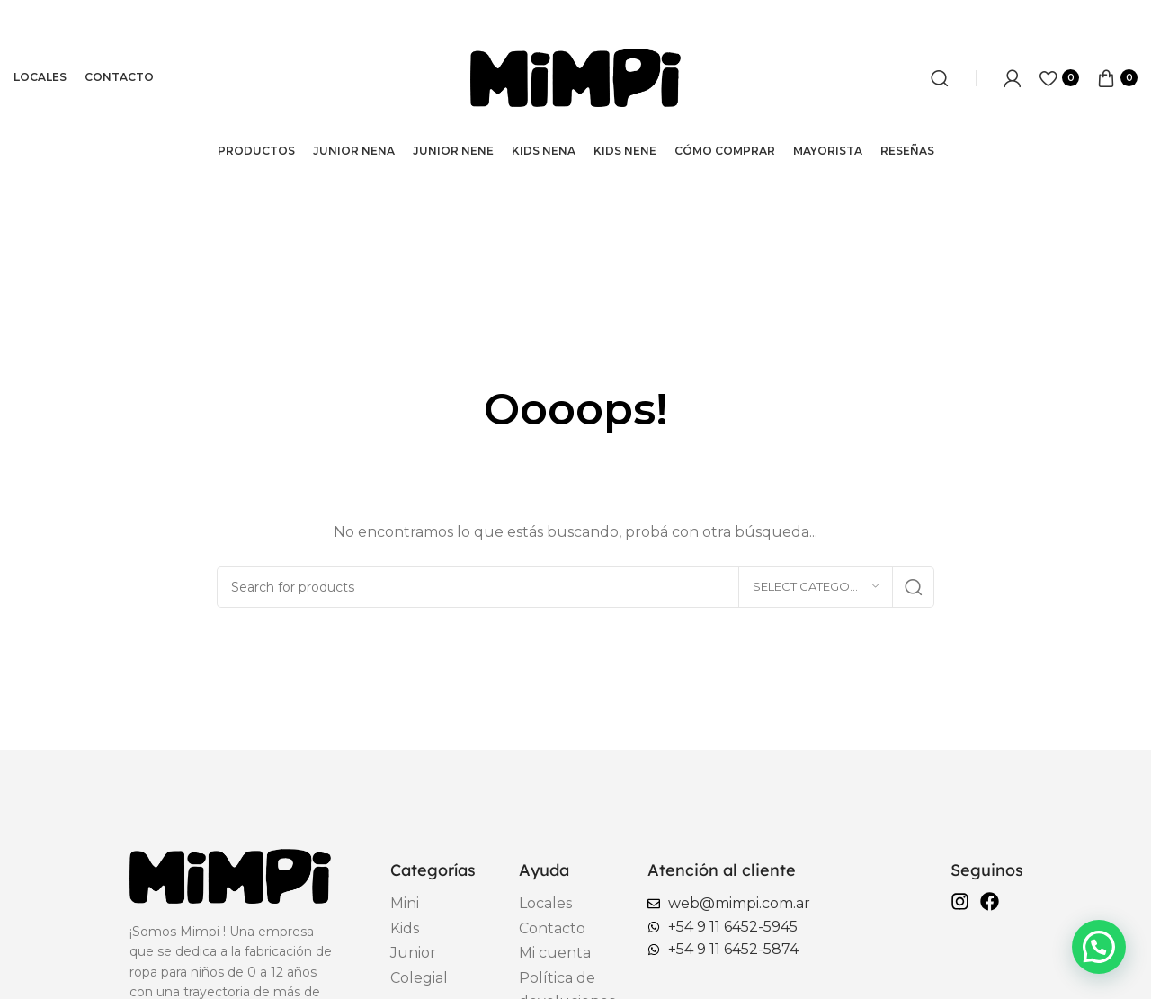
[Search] (940, 78)
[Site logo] (575, 76)
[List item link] (432, 903)
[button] (1099, 947)
